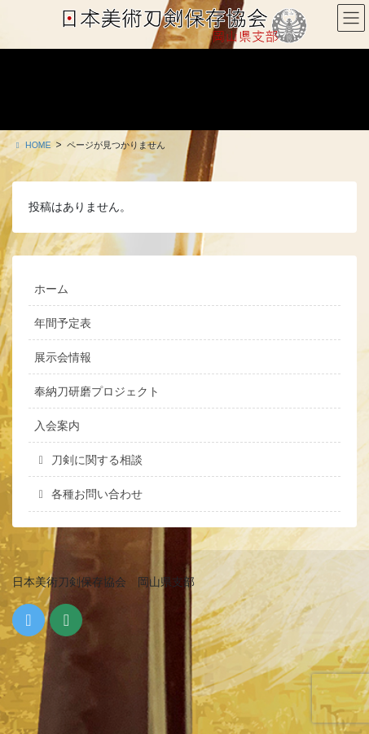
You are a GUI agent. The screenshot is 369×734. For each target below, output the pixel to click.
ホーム (51, 288)
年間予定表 (62, 323)
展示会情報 (62, 357)
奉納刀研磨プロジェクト (97, 391)
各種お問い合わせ (88, 493)
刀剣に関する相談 (88, 459)
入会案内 (57, 425)
